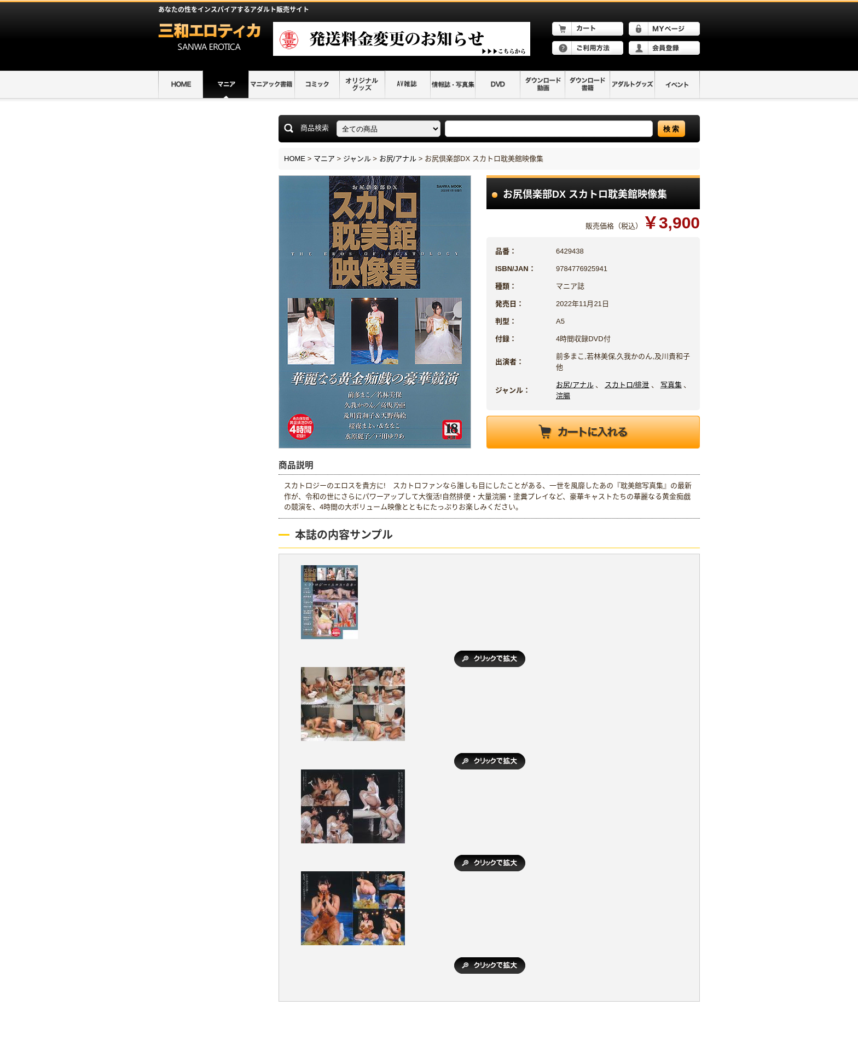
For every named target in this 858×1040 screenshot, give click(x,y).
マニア (324, 158)
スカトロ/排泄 (627, 385)
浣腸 (563, 396)
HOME (294, 158)
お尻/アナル (398, 158)
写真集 (671, 385)
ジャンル (357, 158)
